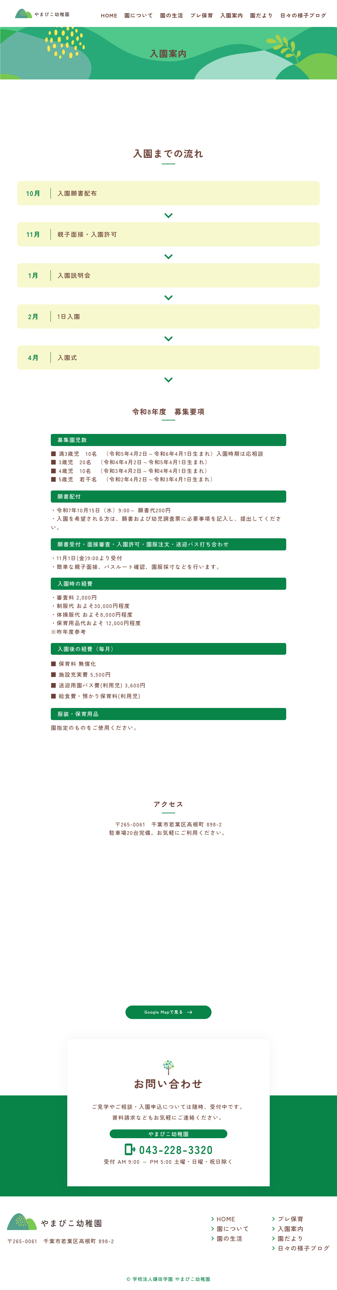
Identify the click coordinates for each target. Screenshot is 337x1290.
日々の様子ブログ (303, 15)
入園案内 (231, 15)
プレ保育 (201, 15)
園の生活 (171, 15)
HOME (109, 15)
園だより (261, 15)
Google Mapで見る (168, 1014)
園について (138, 15)
